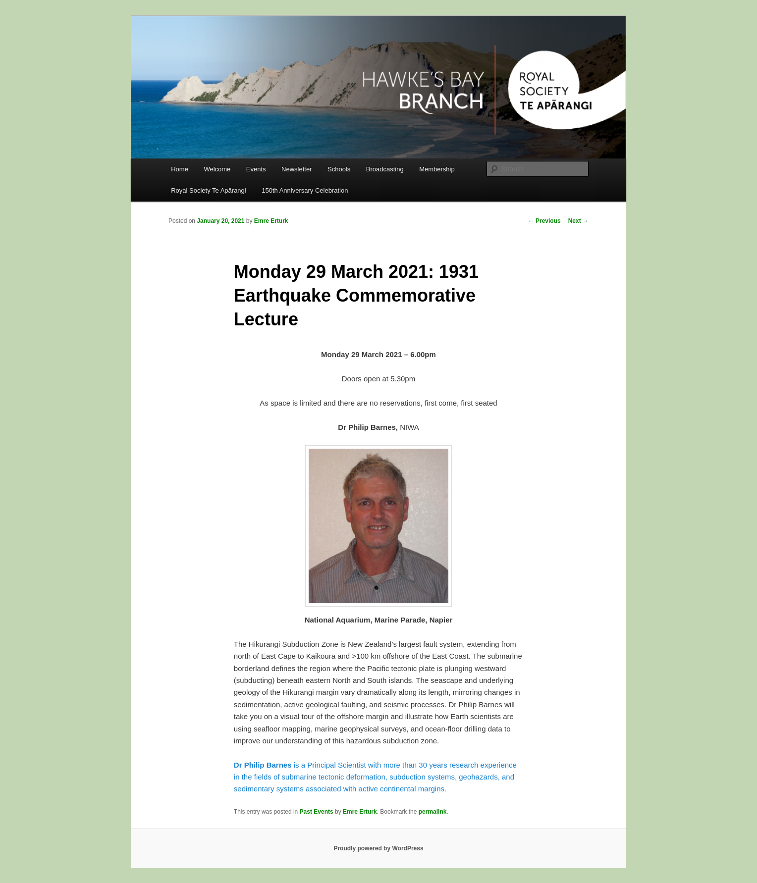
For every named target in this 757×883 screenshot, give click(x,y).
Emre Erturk (271, 220)
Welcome (217, 169)
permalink (433, 811)
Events (256, 169)
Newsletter (296, 169)
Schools (338, 169)
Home (179, 169)
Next (578, 220)
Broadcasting (385, 169)
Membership (437, 169)
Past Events (316, 811)
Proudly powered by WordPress (378, 848)
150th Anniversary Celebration (305, 190)
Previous (544, 220)
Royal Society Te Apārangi (208, 190)
